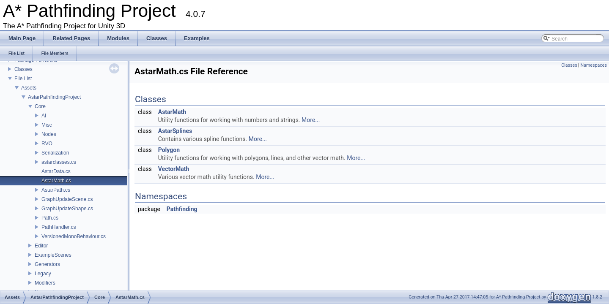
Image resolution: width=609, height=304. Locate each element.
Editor (41, 246)
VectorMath (173, 169)
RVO (46, 144)
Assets (28, 88)
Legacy (43, 274)
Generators (47, 264)
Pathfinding (182, 209)
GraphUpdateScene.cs (67, 199)
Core (40, 106)
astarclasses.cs (58, 162)
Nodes (48, 134)
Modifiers (45, 283)
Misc (46, 125)
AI (43, 116)
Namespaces (594, 65)
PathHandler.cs (58, 227)
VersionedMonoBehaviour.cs (73, 236)
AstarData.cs (56, 171)
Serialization (55, 153)
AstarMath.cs (56, 181)
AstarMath (172, 112)
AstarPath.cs (55, 190)
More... (311, 120)
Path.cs (49, 218)
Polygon (169, 150)
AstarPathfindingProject (54, 97)
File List (23, 78)
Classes (23, 69)
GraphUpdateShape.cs (67, 209)
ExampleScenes (53, 255)
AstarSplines (175, 131)
